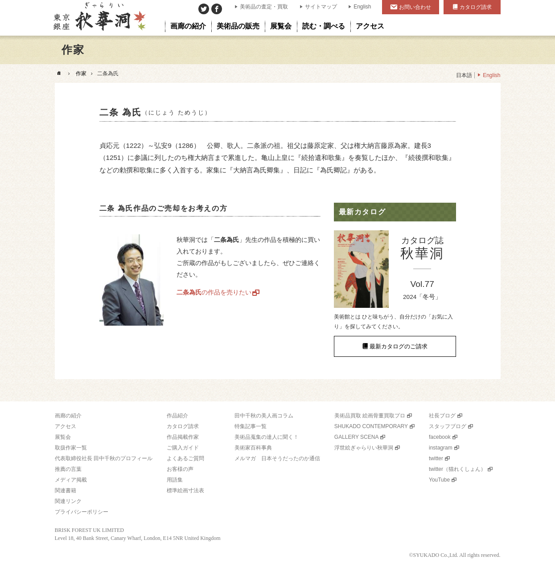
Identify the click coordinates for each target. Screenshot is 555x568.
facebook (440, 437)
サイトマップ (321, 7)
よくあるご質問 (185, 458)
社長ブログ (442, 416)
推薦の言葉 (68, 469)
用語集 (175, 480)
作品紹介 (177, 416)
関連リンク (68, 501)
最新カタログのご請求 (399, 346)
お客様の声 (180, 469)
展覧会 (63, 437)
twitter (436, 458)
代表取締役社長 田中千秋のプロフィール (103, 458)
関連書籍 (65, 490)
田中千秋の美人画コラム (263, 416)
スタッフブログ (447, 426)
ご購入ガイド (183, 448)
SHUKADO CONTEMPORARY (371, 426)
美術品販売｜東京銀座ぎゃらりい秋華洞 (98, 18)
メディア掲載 (71, 480)
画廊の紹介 (68, 416)
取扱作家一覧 (71, 448)
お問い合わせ (415, 7)
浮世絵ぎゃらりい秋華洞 (363, 448)
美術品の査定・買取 (264, 7)
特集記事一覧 (250, 426)
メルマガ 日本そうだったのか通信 (277, 458)
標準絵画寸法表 (185, 490)
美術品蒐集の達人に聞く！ (266, 437)
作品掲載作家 (183, 437)
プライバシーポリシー (81, 512)
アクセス (65, 426)
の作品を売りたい (214, 292)
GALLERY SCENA (356, 437)
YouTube (439, 480)
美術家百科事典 (253, 448)
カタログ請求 (476, 7)
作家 (81, 73)
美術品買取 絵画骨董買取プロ (369, 416)
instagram (440, 448)
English (362, 7)
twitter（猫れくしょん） (457, 469)
